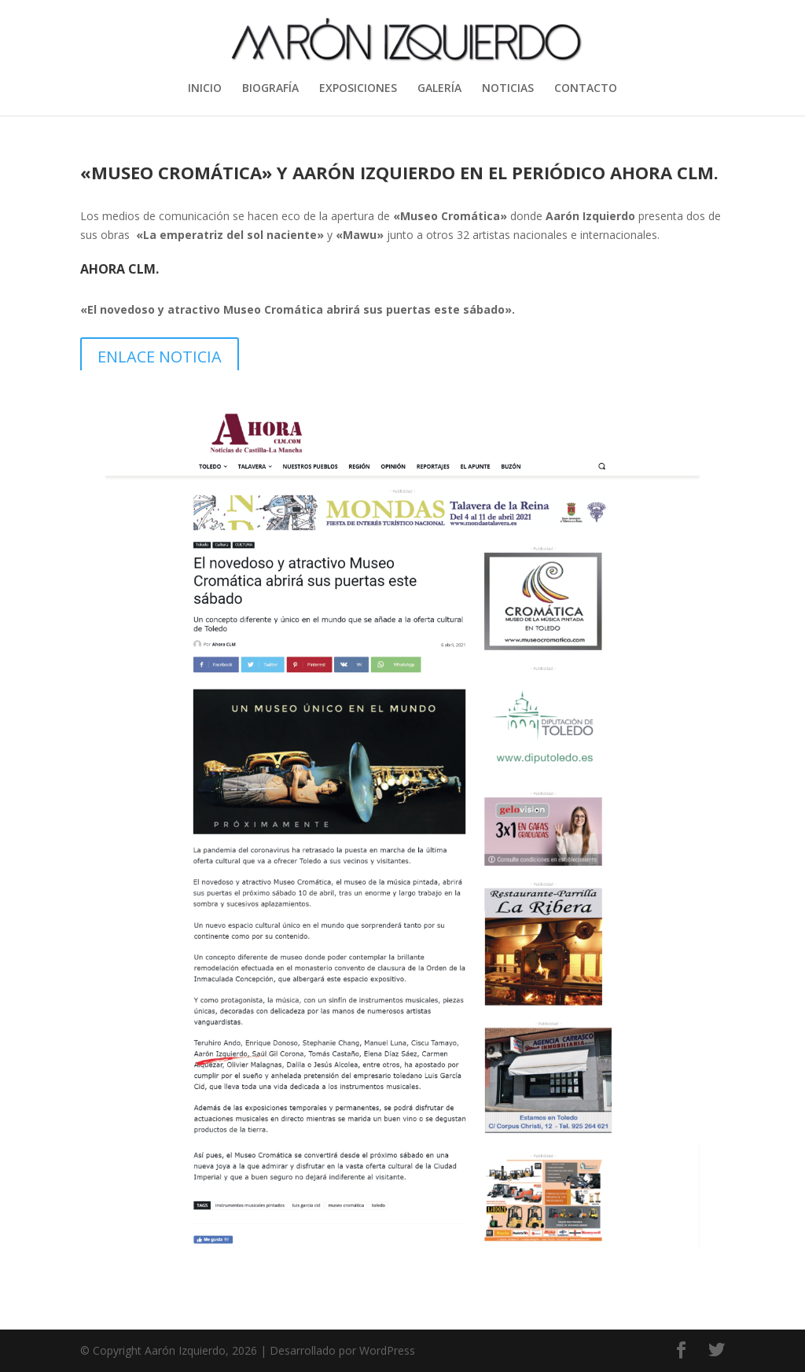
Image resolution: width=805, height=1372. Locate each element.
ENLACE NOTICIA (159, 356)
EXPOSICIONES (358, 89)
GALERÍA (439, 89)
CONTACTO (585, 89)
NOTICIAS (508, 89)
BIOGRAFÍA (270, 89)
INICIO (205, 89)
